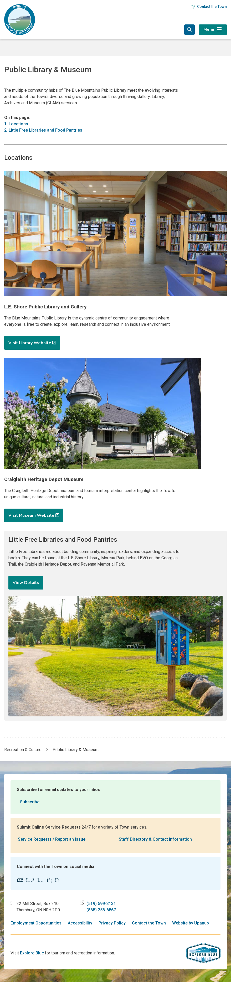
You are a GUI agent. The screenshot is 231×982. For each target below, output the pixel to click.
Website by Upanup (190, 923)
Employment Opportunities (36, 923)
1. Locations (16, 123)
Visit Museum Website (31, 515)
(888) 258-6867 (101, 909)
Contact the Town (209, 6)
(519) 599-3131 (101, 903)
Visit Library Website (29, 343)
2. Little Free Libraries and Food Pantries (43, 130)
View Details (26, 583)
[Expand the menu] (213, 29)
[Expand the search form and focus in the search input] (189, 29)
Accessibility (80, 923)
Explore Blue (32, 952)
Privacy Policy (112, 923)
